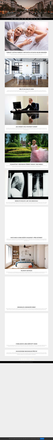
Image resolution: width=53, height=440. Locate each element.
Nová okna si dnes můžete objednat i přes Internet (26, 237)
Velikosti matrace (26, 270)
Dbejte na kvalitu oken (26, 89)
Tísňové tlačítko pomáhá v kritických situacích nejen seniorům (26, 52)
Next (32, 359)
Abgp (26, 9)
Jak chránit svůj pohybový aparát (26, 126)
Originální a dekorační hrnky (26, 307)
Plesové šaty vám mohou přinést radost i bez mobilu (26, 164)
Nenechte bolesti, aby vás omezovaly (26, 201)
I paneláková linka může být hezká (26, 344)
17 (30, 359)
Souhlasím (42, 438)
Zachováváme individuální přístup (26, 351)
